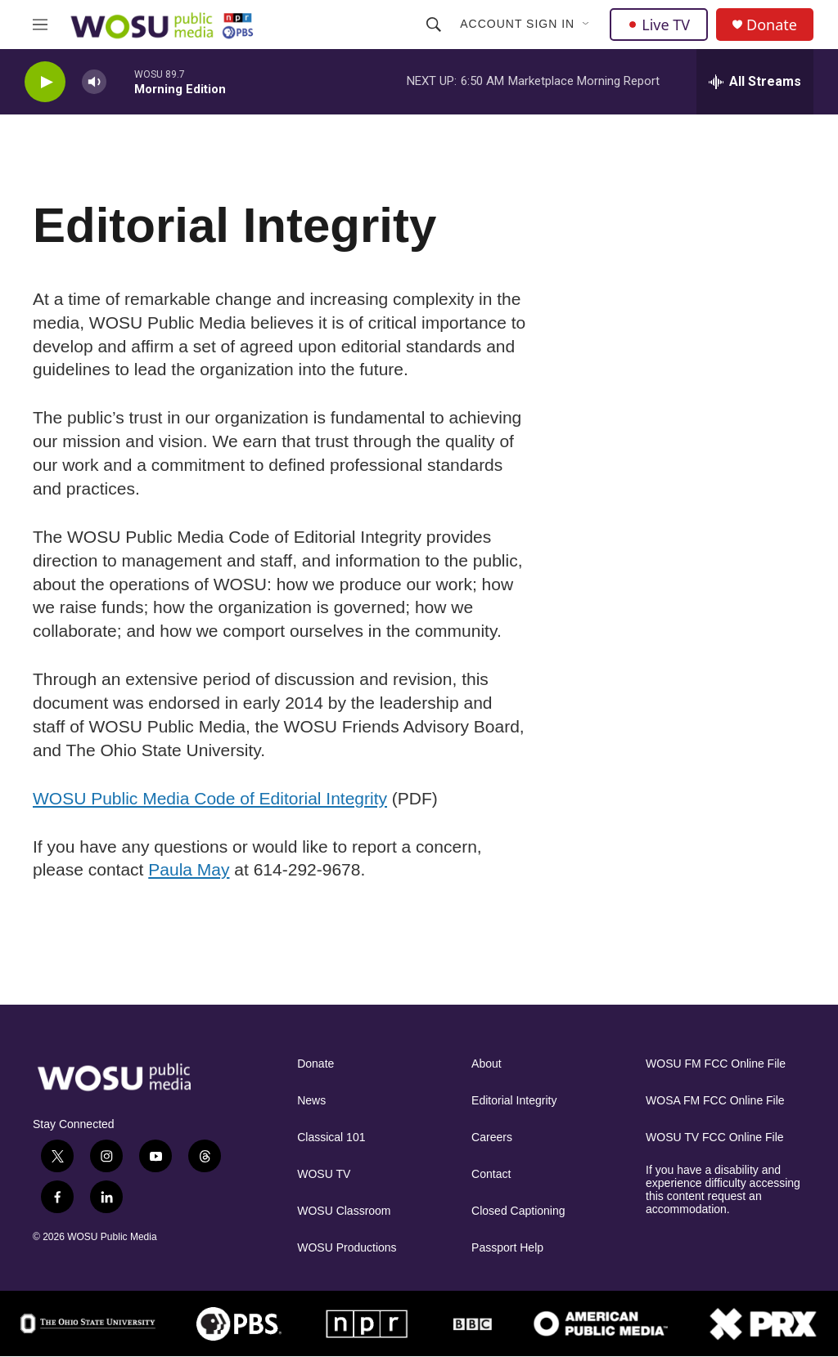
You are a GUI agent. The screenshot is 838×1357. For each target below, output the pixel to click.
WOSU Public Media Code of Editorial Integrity (210, 798)
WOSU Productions (346, 1248)
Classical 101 (331, 1137)
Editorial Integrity (513, 1101)
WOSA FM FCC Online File (715, 1101)
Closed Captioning (518, 1211)
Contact (491, 1174)
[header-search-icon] (433, 24)
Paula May (188, 869)
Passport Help (507, 1248)
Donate (771, 25)
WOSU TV (323, 1174)
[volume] (94, 82)
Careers (491, 1137)
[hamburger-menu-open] (40, 24)
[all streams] (754, 81)
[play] (45, 82)
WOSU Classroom (343, 1211)
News (311, 1101)
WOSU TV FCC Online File (715, 1137)
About (486, 1064)
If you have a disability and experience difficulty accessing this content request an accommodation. (723, 1190)
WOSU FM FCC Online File (716, 1064)
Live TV (659, 24)
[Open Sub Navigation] (586, 24)
